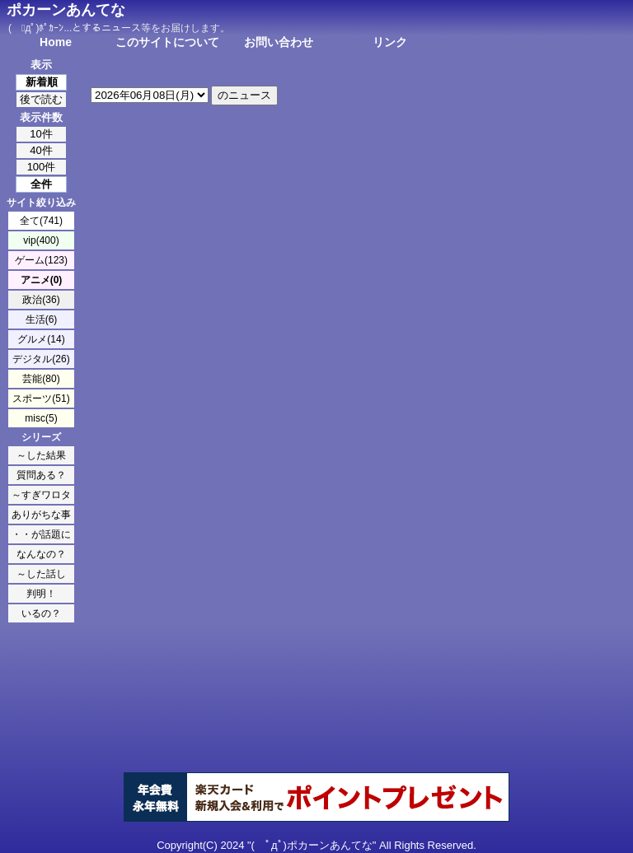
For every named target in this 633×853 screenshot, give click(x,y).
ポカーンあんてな (66, 10)
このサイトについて (167, 42)
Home (56, 42)
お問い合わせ (278, 42)
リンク (390, 42)
